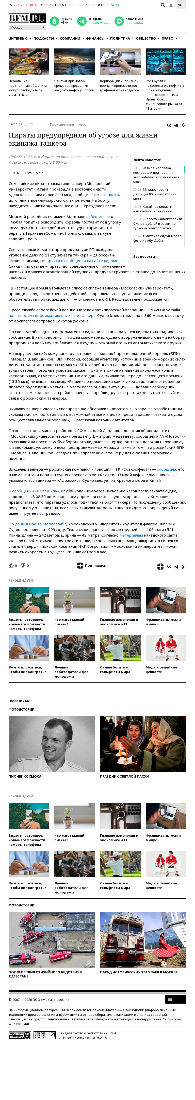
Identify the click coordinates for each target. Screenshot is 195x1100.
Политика (120, 38)
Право (167, 38)
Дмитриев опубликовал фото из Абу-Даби (157, 238)
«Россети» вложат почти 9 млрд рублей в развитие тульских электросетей (157, 223)
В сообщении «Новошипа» (34, 490)
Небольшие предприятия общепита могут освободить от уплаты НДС (28, 88)
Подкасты (44, 38)
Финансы (95, 38)
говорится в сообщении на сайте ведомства (82, 260)
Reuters (98, 216)
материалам (131, 535)
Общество (146, 38)
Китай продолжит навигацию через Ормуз (153, 208)
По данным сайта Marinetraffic (37, 523)
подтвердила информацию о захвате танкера (52, 315)
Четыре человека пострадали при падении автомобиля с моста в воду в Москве (156, 175)
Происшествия (62, 124)
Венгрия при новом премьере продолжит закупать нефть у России (74, 85)
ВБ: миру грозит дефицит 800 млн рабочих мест (154, 194)
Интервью (18, 38)
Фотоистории (21, 709)
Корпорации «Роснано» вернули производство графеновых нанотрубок (120, 85)
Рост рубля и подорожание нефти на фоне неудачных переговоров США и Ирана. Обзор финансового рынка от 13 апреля (165, 95)
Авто (82, 124)
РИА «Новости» (106, 194)
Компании (70, 38)
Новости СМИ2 (20, 700)
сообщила (166, 469)
